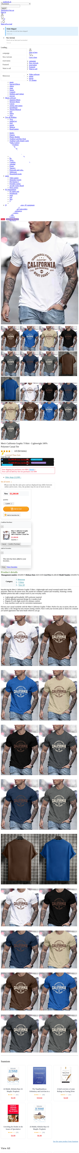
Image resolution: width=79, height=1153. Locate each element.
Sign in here (33, 52)
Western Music (15, 102)
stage (11, 88)
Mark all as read (6, 24)
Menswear (6, 76)
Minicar (12, 127)
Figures (12, 135)
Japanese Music (15, 100)
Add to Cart (16, 509)
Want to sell (7, 68)
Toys (11, 119)
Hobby (12, 133)
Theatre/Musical (15, 109)
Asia (11, 115)
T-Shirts (21, 582)
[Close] (2, 527)
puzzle (12, 125)
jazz (11, 111)
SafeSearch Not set (7, 10)
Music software (10, 98)
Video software (34, 74)
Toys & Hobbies (11, 117)
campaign (6, 53)
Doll (11, 123)
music (12, 82)
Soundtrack (13, 108)
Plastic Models (15, 137)
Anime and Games (16, 106)
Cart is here (33, 57)
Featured (6, 64)
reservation (6, 61)
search (4, 8)
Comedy (12, 92)
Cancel (4, 544)
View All (21, 585)
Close (3, 567)
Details (31, 469)
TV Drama (33, 80)
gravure (12, 96)
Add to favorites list (11, 515)
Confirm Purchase (14, 544)
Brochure (13, 221)
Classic (12, 104)
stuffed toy (13, 121)
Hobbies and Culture (17, 94)
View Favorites (12, 567)
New (23, 460)
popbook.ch (7, 2)
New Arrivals (7, 57)
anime (31, 76)
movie (31, 78)
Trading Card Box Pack (18, 139)
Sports (12, 90)
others (12, 86)
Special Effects (15, 84)
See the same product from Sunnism (65, 1141)
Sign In (3, 12)
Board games (14, 129)
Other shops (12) (13, 477)
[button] (39, 21)
